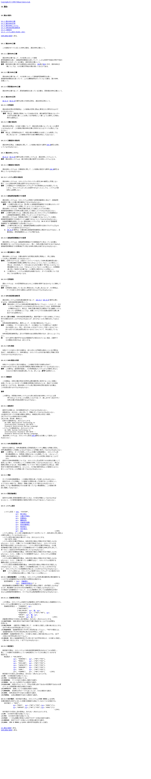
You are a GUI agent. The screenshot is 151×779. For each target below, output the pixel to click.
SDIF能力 (23, 560)
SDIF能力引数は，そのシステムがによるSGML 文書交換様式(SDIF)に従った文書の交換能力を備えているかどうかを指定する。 (29, 742)
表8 (38, 68)
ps (17, 545)
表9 (44, 68)
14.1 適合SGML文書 (8, 22)
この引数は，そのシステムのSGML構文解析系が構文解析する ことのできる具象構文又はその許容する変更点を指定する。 (30, 613)
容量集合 (23, 549)
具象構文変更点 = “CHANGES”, (15, 643)
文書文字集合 (24, 547)
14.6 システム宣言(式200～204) (13, 33)
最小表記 (23, 545)
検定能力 (23, 558)
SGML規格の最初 (6, 38)
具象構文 (24, 616)
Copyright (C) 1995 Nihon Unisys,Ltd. (15, 2)
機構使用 (23, 551)
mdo (17, 542)
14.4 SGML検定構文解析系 (10, 29)
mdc (21, 563)
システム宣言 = (8, 542)
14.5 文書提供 (6, 31)
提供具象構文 (24, 556)
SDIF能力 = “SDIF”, (11, 746)
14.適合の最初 (6, 772)
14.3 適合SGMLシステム (9, 27)
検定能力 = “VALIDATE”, (12, 697)
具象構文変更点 (26, 618)
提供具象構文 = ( (9, 616)
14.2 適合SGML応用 (8, 24)
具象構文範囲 (24, 554)
